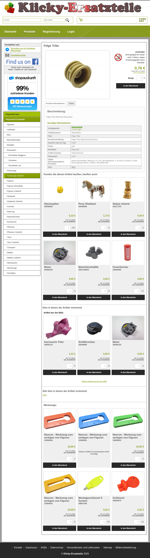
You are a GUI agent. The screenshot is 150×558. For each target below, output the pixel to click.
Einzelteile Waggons (17, 155)
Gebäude (11, 196)
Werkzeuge (12, 268)
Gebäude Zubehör (15, 201)
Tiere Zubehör (13, 242)
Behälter (10, 145)
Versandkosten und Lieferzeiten (83, 547)
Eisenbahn (11, 150)
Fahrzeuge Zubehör (15, 176)
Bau (9, 135)
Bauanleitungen (13, 140)
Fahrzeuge (11, 171)
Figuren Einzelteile (15, 186)
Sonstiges (11, 273)
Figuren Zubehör (14, 191)
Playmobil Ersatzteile (15, 119)
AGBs (44, 547)
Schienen (13, 160)
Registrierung (51, 31)
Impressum (31, 547)
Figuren (10, 181)
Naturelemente (13, 217)
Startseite (10, 31)
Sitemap (107, 547)
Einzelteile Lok (15, 165)
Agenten (10, 124)
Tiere (9, 237)
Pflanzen (11, 227)
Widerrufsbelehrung (125, 547)
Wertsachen (12, 263)
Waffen (10, 252)
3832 (73, 167)
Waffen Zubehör (14, 258)
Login (71, 31)
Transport (11, 247)
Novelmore (11, 222)
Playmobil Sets (12, 114)
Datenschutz (56, 547)
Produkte (29, 31)
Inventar (10, 206)
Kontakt (18, 547)
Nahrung (11, 211)
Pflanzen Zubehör (14, 232)
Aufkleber (11, 130)
